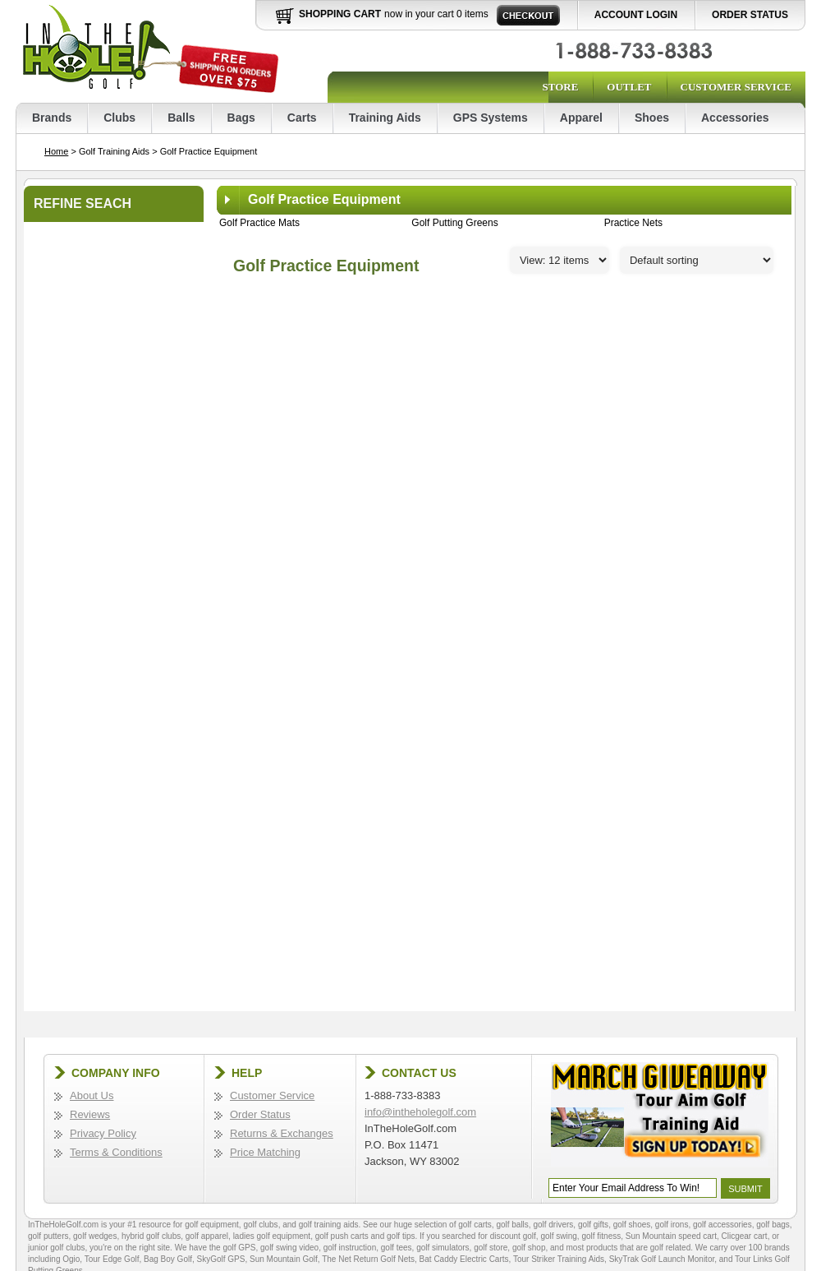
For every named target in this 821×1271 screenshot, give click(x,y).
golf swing (558, 1236)
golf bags (773, 1224)
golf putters (48, 1236)
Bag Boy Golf (168, 1259)
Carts (302, 117)
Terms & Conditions (116, 1152)
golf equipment (212, 1224)
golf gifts (593, 1224)
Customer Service (736, 87)
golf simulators (442, 1247)
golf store (490, 1247)
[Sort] (696, 260)
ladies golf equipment (272, 1236)
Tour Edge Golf (112, 1259)
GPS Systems (490, 117)
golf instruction (349, 1247)
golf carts (475, 1224)
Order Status (750, 15)
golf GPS (238, 1247)
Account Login (635, 15)
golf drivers (553, 1224)
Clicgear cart (745, 1236)
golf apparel (207, 1236)
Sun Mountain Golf (284, 1259)
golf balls (512, 1224)
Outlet (629, 87)
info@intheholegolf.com (420, 1112)
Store (560, 87)
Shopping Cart (340, 14)
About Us (91, 1095)
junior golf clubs (56, 1247)
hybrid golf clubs (151, 1236)
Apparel (581, 117)
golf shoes (632, 1224)
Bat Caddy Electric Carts (464, 1259)
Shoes (652, 117)
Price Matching (265, 1152)
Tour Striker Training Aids (558, 1259)
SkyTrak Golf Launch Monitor (662, 1259)
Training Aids (385, 117)
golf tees (396, 1247)
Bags (241, 117)
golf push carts (342, 1236)
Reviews (90, 1114)
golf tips (401, 1236)
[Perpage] (559, 260)
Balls (181, 117)
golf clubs (260, 1224)
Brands (51, 117)
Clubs (119, 117)
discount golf (513, 1236)
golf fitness (601, 1236)
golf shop (529, 1247)
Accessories (735, 117)
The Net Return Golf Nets (368, 1259)
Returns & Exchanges (281, 1133)
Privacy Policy (103, 1133)
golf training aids (329, 1224)
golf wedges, (97, 1236)
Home (56, 151)
